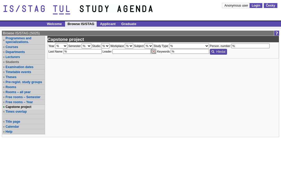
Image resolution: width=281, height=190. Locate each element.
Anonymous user (236, 5)
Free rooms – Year (19, 102)
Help (9, 132)
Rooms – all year (18, 92)
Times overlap (16, 111)
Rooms (11, 87)
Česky (270, 5)
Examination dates (19, 67)
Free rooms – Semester (23, 97)
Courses (12, 47)
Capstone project (18, 107)
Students (12, 62)
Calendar (12, 127)
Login (256, 5)
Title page (13, 122)
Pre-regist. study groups (24, 82)
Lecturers (13, 57)
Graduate (128, 24)
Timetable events (18, 72)
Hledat (218, 52)
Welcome (54, 24)
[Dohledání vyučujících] (153, 51)
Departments (15, 52)
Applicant (108, 24)
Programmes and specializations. (18, 40)
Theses (11, 77)
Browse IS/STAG (80, 24)
